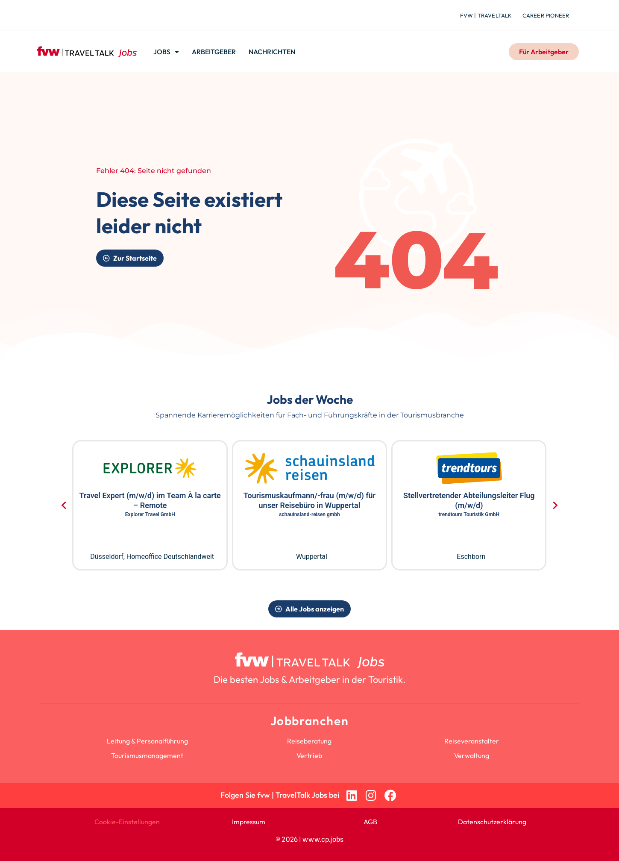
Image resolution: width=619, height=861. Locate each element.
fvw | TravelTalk (486, 15)
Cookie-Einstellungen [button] (127, 821)
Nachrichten (272, 51)
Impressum (248, 821)
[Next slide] (555, 505)
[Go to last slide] (64, 505)
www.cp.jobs (322, 839)
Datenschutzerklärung (492, 821)
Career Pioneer (545, 15)
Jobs (166, 51)
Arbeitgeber (214, 51)
